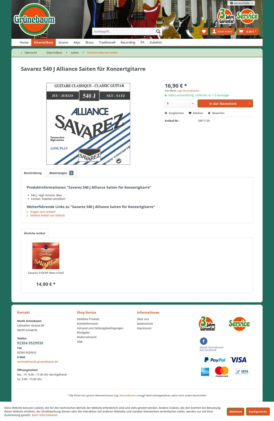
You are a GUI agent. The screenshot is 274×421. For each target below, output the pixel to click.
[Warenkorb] (247, 31)
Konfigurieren (258, 411)
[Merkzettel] (203, 31)
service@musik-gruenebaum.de (37, 361)
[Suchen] (158, 31)
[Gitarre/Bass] (43, 42)
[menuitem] (127, 31)
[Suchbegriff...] (127, 31)
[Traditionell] (107, 42)
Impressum (144, 328)
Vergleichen (174, 113)
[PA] (142, 42)
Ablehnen (235, 411)
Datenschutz (145, 323)
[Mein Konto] (222, 31)
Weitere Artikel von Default (46, 215)
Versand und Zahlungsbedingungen (100, 328)
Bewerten (216, 113)
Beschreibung (33, 173)
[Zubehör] (156, 42)
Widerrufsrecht (86, 337)
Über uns (143, 319)
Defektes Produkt (88, 319)
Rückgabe (83, 332)
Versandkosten (127, 395)
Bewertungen (61, 173)
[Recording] (128, 42)
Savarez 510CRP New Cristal (46, 273)
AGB (79, 341)
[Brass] (89, 42)
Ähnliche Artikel (34, 233)
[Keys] (77, 42)
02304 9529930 (30, 343)
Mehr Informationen (45, 415)
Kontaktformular (87, 323)
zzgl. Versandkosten (188, 90)
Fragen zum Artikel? (41, 212)
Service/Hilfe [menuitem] (240, 3)
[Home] (24, 42)
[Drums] (63, 42)
